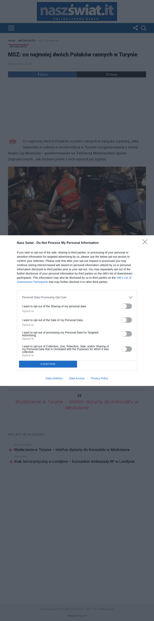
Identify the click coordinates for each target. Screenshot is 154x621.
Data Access (77, 378)
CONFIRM (48, 363)
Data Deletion (54, 378)
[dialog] (77, 310)
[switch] (127, 306)
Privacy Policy (99, 378)
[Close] (146, 243)
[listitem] (77, 297)
